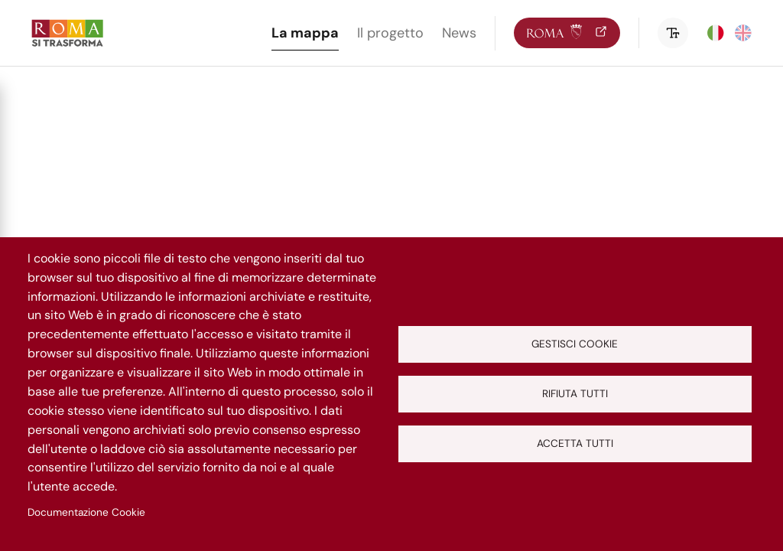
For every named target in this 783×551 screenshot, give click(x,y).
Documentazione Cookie (86, 512)
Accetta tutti (575, 443)
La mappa (305, 33)
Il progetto (390, 33)
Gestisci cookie (574, 343)
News (459, 33)
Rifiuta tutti (575, 393)
